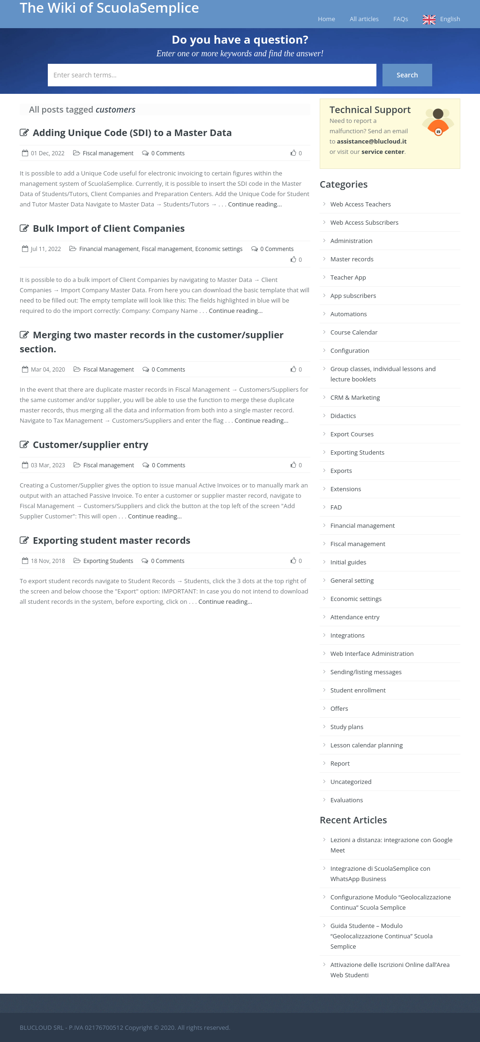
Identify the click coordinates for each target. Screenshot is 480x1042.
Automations (348, 314)
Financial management (109, 249)
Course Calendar (354, 332)
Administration (351, 240)
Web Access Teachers (360, 204)
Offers (339, 708)
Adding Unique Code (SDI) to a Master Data (126, 132)
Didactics (343, 415)
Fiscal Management (108, 369)
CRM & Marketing (355, 397)
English (450, 19)
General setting (352, 580)
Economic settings (219, 249)
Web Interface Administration (372, 653)
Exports (341, 470)
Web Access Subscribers (364, 222)
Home (326, 19)
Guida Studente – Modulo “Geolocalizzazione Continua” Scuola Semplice (381, 936)
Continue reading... (255, 204)
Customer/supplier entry (84, 444)
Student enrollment (358, 690)
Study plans (346, 727)
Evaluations (346, 800)
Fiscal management (108, 153)
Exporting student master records (105, 540)
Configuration (349, 350)
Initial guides (348, 562)
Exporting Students (108, 561)
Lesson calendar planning (366, 745)
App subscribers (353, 295)
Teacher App (348, 277)
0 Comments (168, 153)
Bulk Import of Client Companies (102, 228)
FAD (336, 507)
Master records (352, 259)
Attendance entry (355, 617)
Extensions (345, 489)
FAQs (400, 19)
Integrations (347, 635)
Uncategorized (351, 781)
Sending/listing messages (366, 672)
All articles (364, 19)
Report (340, 763)
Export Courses (352, 434)
